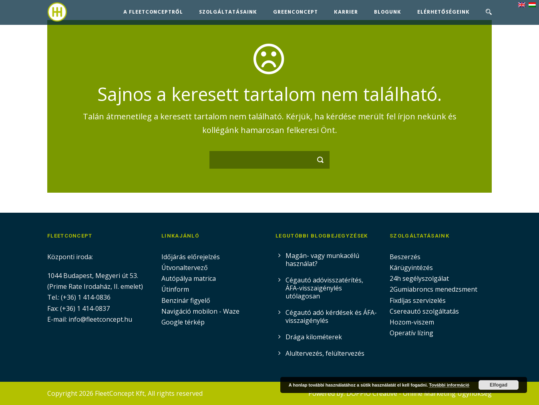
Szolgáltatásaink (228, 12)
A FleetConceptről (153, 12)
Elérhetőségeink (443, 12)
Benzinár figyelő (185, 300)
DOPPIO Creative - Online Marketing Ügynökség (419, 393)
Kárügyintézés (411, 267)
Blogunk (387, 12)
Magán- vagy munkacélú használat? (322, 259)
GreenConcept (295, 12)
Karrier (346, 12)
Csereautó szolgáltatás (424, 311)
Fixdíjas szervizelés (418, 300)
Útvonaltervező (184, 267)
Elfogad (498, 385)
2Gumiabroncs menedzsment (433, 289)
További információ (449, 385)
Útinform (175, 289)
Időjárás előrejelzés (190, 256)
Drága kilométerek (314, 336)
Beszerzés (405, 256)
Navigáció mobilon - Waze (200, 311)
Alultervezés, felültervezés (325, 353)
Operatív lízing (411, 332)
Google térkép (183, 322)
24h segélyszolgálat (419, 278)
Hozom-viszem (412, 322)
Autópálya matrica (189, 278)
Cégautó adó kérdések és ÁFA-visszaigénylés (331, 316)
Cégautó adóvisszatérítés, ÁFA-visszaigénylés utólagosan (324, 288)
